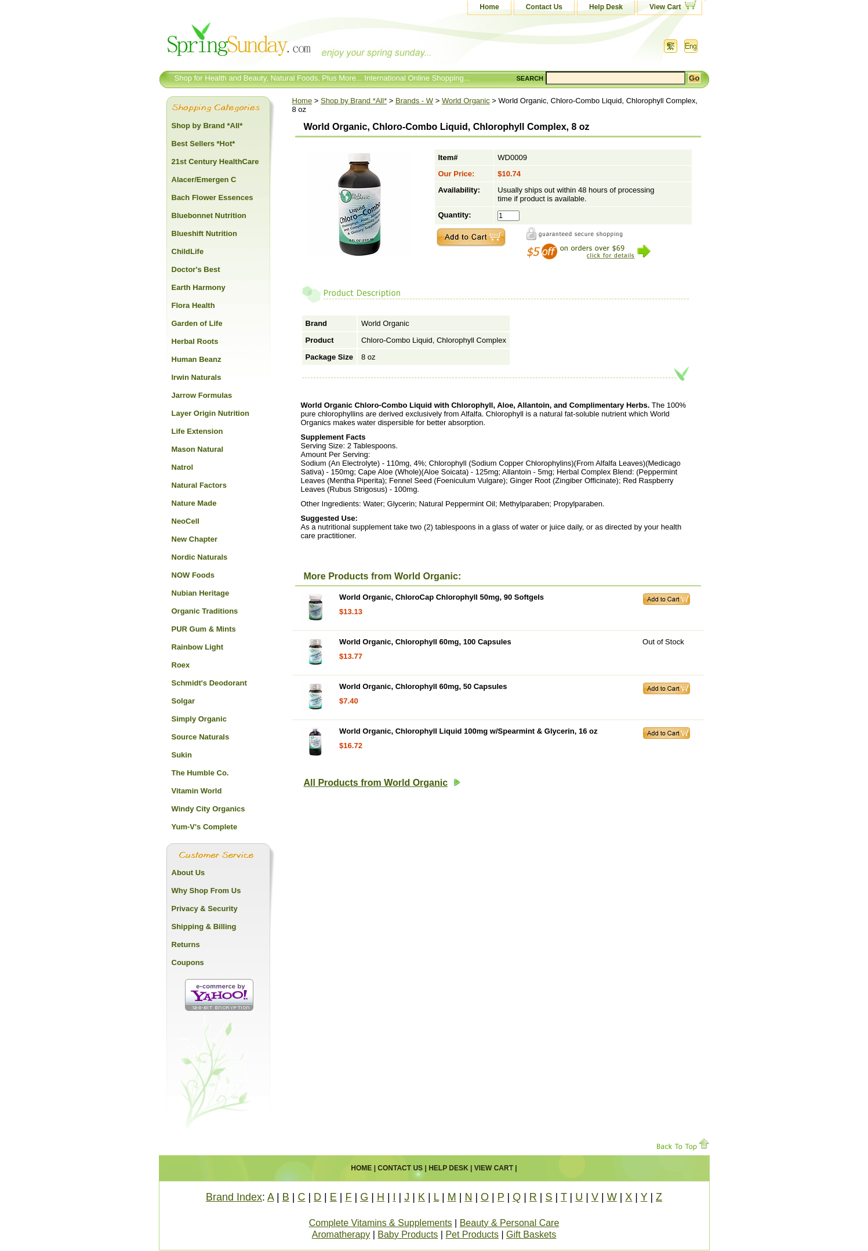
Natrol (183, 467)
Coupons (188, 962)
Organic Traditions (205, 611)
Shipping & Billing (204, 926)
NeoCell (185, 521)
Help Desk (606, 7)
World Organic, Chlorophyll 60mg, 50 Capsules (423, 686)
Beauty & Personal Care (510, 1223)
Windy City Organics (208, 808)
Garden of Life (197, 323)
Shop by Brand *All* (354, 100)
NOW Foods (193, 575)
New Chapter (194, 539)
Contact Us (544, 7)
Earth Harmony (199, 287)
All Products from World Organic (382, 783)
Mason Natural (198, 449)
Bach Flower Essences (212, 197)
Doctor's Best (196, 269)
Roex (181, 665)
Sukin (182, 754)
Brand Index (234, 1197)
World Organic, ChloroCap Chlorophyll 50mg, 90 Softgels (441, 597)
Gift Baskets (531, 1234)
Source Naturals (201, 737)
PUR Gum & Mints (204, 629)
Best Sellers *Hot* (203, 143)
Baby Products (407, 1234)
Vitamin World (197, 790)
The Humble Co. (200, 772)
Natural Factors (199, 485)
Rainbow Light (198, 647)
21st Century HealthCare (215, 161)
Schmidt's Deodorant (209, 683)
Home (489, 7)
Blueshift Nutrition (204, 233)
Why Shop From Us (206, 890)
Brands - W (414, 100)
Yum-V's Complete (205, 826)
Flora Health (193, 305)
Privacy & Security (205, 908)
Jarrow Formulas (202, 395)
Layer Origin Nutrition (210, 413)
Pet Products (472, 1234)
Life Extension (197, 431)
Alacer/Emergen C (204, 179)
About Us (188, 872)
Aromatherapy (341, 1234)
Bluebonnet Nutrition (209, 215)
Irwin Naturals (196, 377)
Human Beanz (196, 359)
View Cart (665, 7)
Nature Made (194, 503)
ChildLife (188, 251)
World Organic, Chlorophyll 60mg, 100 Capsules (425, 641)
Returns (186, 944)
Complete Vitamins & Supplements (380, 1223)
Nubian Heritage (201, 593)
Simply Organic (199, 719)
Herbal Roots (195, 341)
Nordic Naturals (200, 557)
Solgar (183, 701)
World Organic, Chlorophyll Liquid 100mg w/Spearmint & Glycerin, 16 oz (468, 731)
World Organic (466, 100)
